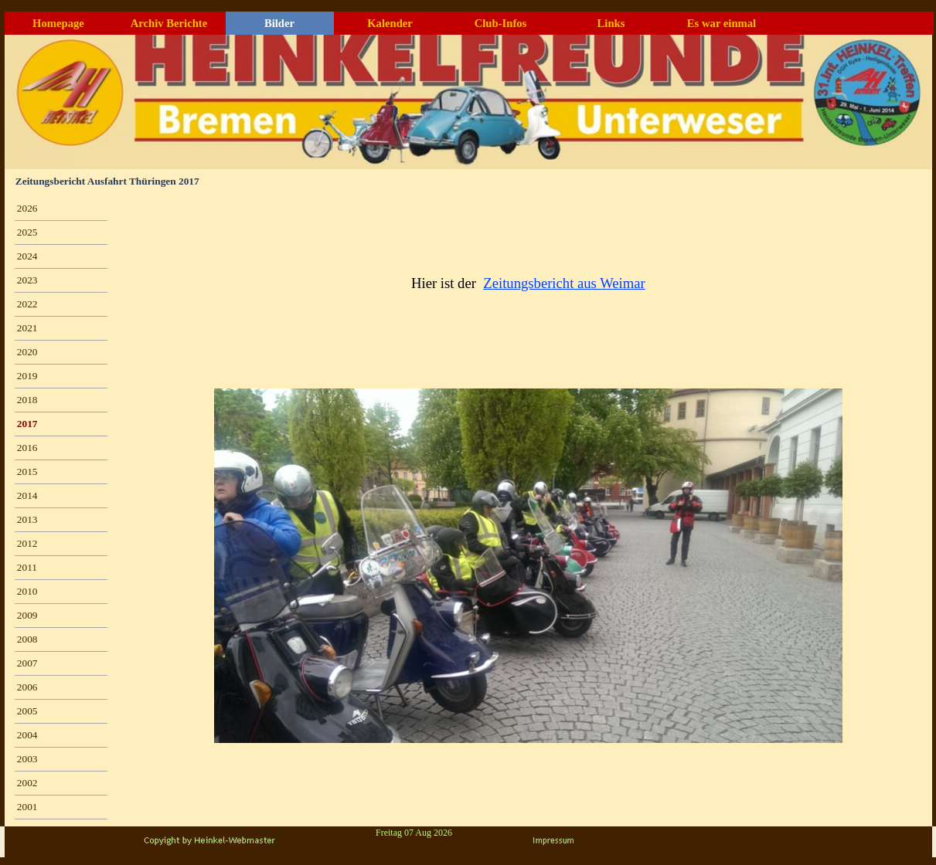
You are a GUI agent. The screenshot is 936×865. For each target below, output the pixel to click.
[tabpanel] (528, 283)
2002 (27, 783)
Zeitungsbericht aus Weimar (564, 283)
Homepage (58, 23)
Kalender (390, 23)
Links (611, 23)
